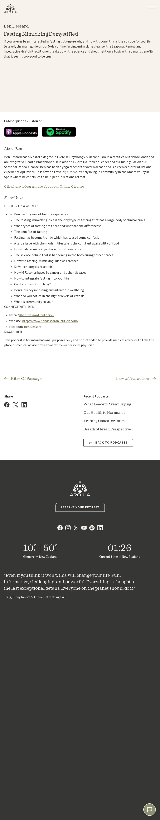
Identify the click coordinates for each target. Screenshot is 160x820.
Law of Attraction (132, 378)
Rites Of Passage (26, 378)
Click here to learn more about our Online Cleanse (44, 186)
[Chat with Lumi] (149, 809)
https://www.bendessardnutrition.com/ (50, 321)
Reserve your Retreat (80, 507)
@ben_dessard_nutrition (36, 315)
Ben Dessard (33, 327)
